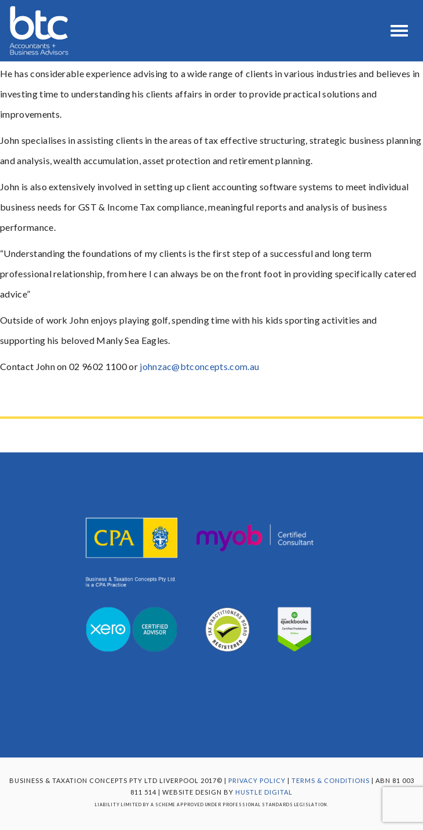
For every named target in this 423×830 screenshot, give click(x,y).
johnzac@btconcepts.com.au (199, 366)
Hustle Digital (264, 792)
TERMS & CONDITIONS (330, 780)
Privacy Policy (257, 780)
